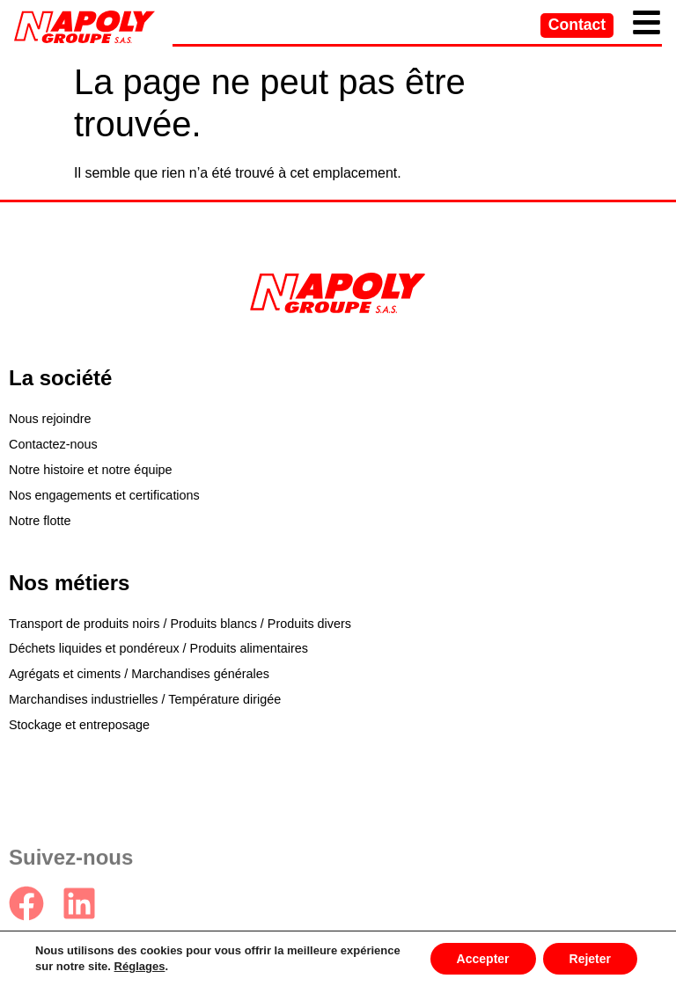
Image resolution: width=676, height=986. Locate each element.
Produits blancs (213, 624)
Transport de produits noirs (84, 624)
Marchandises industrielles (83, 699)
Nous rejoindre (50, 419)
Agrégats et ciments (65, 674)
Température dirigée (224, 699)
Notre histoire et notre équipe (91, 470)
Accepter (483, 959)
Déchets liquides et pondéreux (94, 648)
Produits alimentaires (249, 648)
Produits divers (309, 624)
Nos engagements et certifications (104, 495)
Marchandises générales (200, 674)
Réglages (139, 966)
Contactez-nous (53, 444)
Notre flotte (39, 521)
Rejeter (590, 959)
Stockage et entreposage (79, 725)
